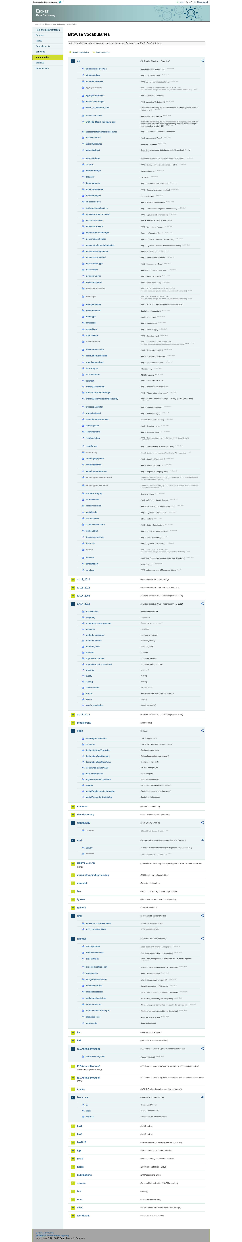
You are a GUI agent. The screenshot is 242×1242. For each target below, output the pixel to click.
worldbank (83, 1215)
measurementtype (94, 263)
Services (40, 62)
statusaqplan (92, 531)
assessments (92, 611)
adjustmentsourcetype (96, 69)
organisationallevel (95, 362)
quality (89, 676)
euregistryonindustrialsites (93, 875)
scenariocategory (94, 493)
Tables (39, 40)
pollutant (90, 381)
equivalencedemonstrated (98, 214)
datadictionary (85, 814)
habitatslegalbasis (94, 992)
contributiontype (93, 170)
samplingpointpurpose (96, 471)
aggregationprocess (95, 95)
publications (84, 1175)
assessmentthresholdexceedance (101, 132)
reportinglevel (92, 425)
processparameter (94, 407)
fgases (81, 899)
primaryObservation (95, 387)
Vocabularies (42, 57)
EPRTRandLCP (86, 863)
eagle (88, 1111)
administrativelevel (94, 81)
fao (79, 891)
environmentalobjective (97, 208)
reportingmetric (93, 432)
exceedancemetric (94, 220)
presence (90, 670)
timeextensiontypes (95, 537)
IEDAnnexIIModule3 (88, 1066)
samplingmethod (93, 465)
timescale (90, 543)
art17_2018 (83, 714)
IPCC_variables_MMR (96, 929)
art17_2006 (83, 595)
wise (80, 1207)
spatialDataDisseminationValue (100, 791)
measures (90, 629)
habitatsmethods (93, 1004)
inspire (81, 1089)
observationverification (96, 356)
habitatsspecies (93, 1017)
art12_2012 (83, 579)
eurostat (82, 883)
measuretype (92, 270)
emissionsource (93, 202)
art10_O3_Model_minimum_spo (100, 122)
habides (81, 938)
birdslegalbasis (93, 946)
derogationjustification (96, 979)
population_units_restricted (99, 664)
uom (79, 1199)
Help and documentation (48, 30)
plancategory (92, 368)
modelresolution (93, 310)
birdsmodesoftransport (96, 967)
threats (89, 693)
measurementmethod (96, 257)
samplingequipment (95, 458)
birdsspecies (92, 973)
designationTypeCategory (98, 756)
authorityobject (93, 150)
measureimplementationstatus (100, 245)
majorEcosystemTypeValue (98, 779)
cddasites (90, 744)
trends (89, 699)
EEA (48, 2)
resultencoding (93, 438)
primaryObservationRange (98, 392)
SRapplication (92, 518)
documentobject (93, 195)
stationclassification (95, 524)
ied (79, 1040)
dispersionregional (94, 189)
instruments (91, 1023)
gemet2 (81, 907)
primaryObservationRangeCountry (102, 399)
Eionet (47, 24)
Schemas (40, 51)
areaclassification (94, 116)
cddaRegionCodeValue (96, 738)
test (79, 1191)
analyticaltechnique (95, 101)
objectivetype (92, 335)
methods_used (93, 646)
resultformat (91, 446)
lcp (79, 1150)
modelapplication (94, 282)
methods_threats (94, 641)
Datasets (40, 35)
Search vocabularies (81, 52)
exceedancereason (94, 226)
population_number (95, 658)
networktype (91, 329)
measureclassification (96, 239)
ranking (89, 682)
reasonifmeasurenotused (97, 419)
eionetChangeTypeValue (97, 768)
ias (79, 1032)
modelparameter (93, 304)
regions (89, 785)
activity (89, 848)
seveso (81, 1183)
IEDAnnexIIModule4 (88, 1077)
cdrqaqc (89, 164)
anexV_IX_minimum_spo (97, 107)
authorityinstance (94, 144)
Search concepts (102, 52)
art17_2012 (83, 604)
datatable (90, 177)
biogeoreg (90, 617)
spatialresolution (93, 506)
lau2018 (81, 1142)
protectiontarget (93, 413)
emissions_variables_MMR (98, 923)
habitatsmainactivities (96, 998)
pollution (90, 652)
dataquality (83, 822)
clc (87, 1105)
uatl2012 (90, 1117)
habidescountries (94, 985)
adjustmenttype (93, 75)
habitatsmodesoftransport (98, 1010)
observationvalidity (95, 349)
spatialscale (91, 512)
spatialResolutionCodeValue (99, 797)
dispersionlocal (93, 183)
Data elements (43, 46)
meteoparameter (93, 276)
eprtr (80, 840)
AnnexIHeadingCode (95, 1056)
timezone (90, 557)
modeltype (91, 316)
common (82, 806)
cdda (80, 731)
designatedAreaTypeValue (98, 750)
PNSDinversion (93, 374)
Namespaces (42, 68)
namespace (91, 323)
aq (78, 61)
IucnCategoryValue (94, 774)
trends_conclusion (94, 705)
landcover (83, 1097)
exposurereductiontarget (97, 232)
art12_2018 (83, 587)
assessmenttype (93, 137)
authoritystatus (93, 158)
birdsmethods (92, 959)
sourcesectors (92, 499)
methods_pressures (95, 635)
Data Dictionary (58, 24)
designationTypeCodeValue (98, 762)
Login (182, 2)
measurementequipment (97, 251)
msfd (80, 1158)
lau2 (79, 1134)
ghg (79, 915)
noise (80, 1167)
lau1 (79, 1126)
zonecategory (92, 564)
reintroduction (92, 687)
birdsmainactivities (95, 952)
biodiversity (84, 722)
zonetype (90, 570)
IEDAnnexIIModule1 (88, 1048)
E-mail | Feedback (45, 1232)
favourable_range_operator (98, 623)
